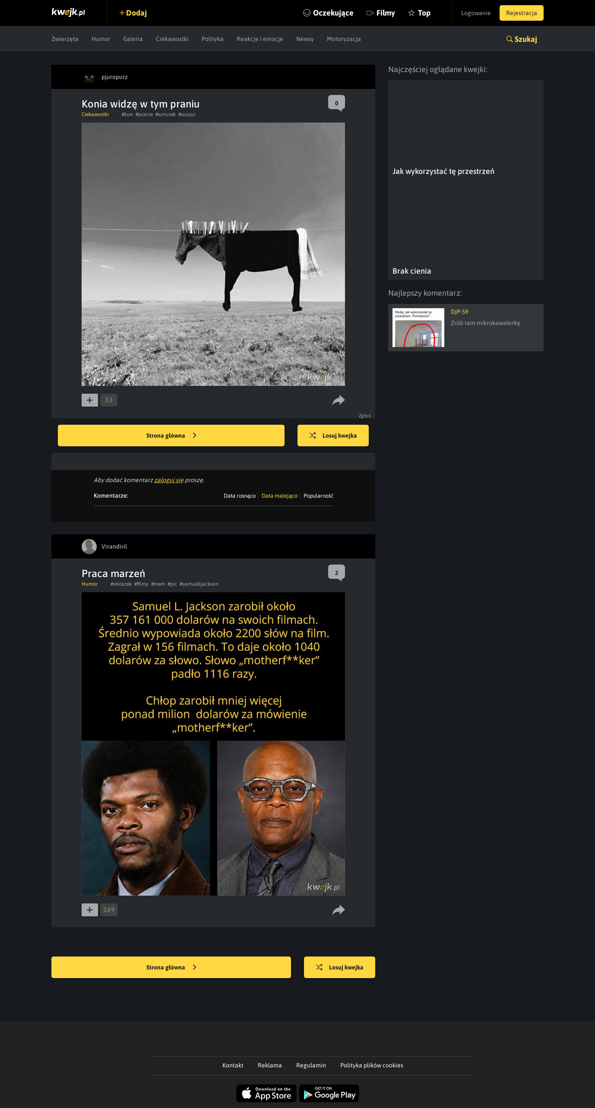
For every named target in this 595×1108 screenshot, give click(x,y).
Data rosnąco (240, 495)
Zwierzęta (65, 38)
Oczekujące (333, 12)
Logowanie (476, 12)
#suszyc (187, 114)
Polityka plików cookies (371, 1065)
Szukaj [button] (526, 39)
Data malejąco (280, 495)
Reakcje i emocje (260, 38)
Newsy (305, 38)
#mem (158, 584)
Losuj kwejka (333, 436)
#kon (127, 114)
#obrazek (121, 584)
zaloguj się (169, 480)
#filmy (141, 584)
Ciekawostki (172, 38)
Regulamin (311, 1065)
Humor (101, 38)
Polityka (213, 38)
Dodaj (136, 12)
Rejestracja (521, 12)
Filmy (386, 12)
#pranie (144, 114)
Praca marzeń (113, 573)
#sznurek (165, 114)
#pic (172, 584)
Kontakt (233, 1065)
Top (424, 12)
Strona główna (171, 436)
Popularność (318, 495)
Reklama (270, 1065)
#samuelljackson (199, 584)
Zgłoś (365, 415)
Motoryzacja (344, 38)
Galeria (133, 38)
